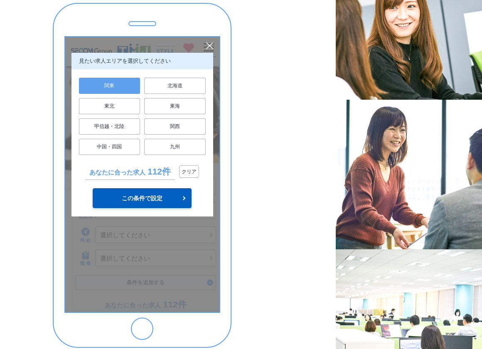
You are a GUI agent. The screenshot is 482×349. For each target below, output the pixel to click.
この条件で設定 (142, 198)
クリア (189, 171)
